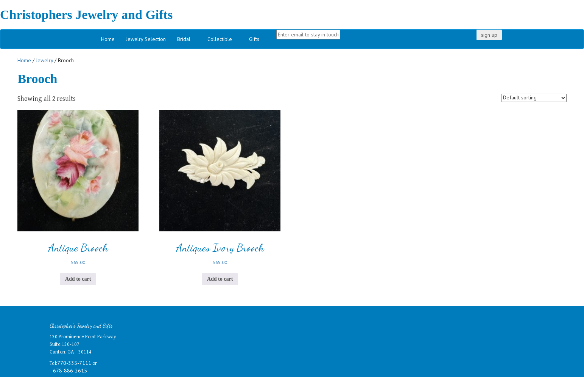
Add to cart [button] (78, 279)
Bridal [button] (183, 39)
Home (108, 39)
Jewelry (44, 60)
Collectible (219, 39)
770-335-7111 (74, 363)
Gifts (254, 39)
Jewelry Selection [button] (146, 39)
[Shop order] (534, 98)
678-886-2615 (70, 370)
